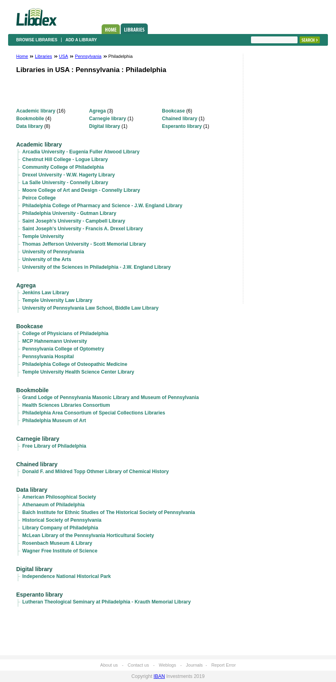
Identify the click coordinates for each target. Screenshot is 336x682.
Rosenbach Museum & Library (57, 543)
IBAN (159, 676)
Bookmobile (30, 118)
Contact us (138, 665)
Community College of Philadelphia (63, 167)
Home (111, 29)
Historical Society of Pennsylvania (61, 520)
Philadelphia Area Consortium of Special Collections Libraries (93, 413)
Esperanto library (182, 126)
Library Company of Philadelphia (60, 528)
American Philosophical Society (59, 497)
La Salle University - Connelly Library (65, 182)
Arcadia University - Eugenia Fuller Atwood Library (81, 152)
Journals (194, 665)
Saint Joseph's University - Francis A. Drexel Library (82, 229)
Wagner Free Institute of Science (60, 551)
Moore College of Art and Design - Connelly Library (81, 190)
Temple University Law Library (57, 300)
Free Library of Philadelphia (54, 446)
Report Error (223, 665)
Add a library (81, 40)
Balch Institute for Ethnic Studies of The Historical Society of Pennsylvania (108, 512)
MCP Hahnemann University (54, 341)
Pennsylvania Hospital (48, 356)
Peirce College (39, 198)
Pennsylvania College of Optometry (63, 349)
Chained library (179, 118)
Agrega (97, 111)
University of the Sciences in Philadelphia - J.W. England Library (96, 267)
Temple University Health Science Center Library (78, 372)
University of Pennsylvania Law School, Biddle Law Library (90, 308)
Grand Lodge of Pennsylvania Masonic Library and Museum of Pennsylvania (110, 397)
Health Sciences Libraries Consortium (66, 405)
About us (109, 665)
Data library (29, 126)
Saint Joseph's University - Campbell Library (73, 221)
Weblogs (167, 665)
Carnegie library (107, 118)
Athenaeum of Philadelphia (53, 505)
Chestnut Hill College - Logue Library (65, 159)
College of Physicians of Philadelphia (65, 333)
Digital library (104, 126)
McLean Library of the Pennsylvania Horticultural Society (88, 535)
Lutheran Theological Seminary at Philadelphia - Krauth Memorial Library (106, 602)
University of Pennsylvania (53, 252)
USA (63, 56)
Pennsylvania (88, 56)
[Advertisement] (275, 180)
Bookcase (173, 111)
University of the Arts (46, 259)
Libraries (134, 28)
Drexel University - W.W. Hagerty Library (68, 175)
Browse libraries (36, 40)
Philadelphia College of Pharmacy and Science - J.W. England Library (102, 205)
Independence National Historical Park (66, 576)
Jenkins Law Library (45, 292)
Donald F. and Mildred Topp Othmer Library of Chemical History (95, 471)
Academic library (35, 111)
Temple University (43, 236)
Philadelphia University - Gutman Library (69, 213)
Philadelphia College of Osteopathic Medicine (74, 364)
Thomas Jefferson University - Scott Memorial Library (84, 244)
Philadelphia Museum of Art (54, 420)
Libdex (36, 17)
